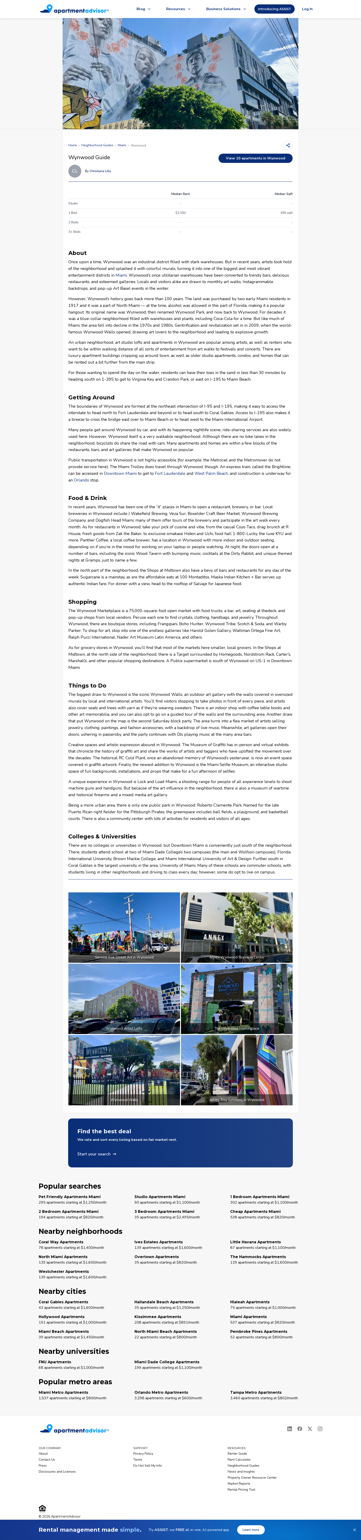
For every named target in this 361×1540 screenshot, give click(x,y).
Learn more (251, 1530)
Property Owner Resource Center (252, 1477)
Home (72, 145)
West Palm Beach (211, 473)
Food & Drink (87, 498)
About (77, 253)
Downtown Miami (120, 473)
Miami (122, 145)
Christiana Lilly (100, 171)
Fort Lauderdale (170, 473)
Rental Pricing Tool (241, 1489)
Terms (137, 1459)
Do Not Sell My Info (147, 1465)
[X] (310, 1428)
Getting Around (91, 397)
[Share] (288, 145)
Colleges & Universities (102, 836)
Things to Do (87, 685)
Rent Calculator (239, 1459)
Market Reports (239, 1483)
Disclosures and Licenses (57, 1471)
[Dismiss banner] (354, 1530)
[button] (180, 1142)
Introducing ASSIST (274, 9)
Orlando (81, 480)
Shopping (82, 601)
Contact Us (47, 1459)
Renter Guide (237, 1453)
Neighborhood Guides (97, 145)
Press (43, 1465)
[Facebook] (299, 1428)
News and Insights (241, 1471)
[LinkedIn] (289, 1428)
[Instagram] (320, 1428)
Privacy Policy (143, 1453)
